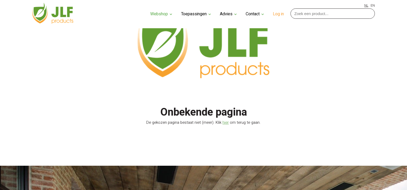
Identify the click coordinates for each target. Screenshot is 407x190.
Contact (255, 14)
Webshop (161, 14)
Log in (278, 14)
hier (225, 122)
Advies (228, 14)
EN (373, 5)
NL (366, 5)
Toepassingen (196, 14)
